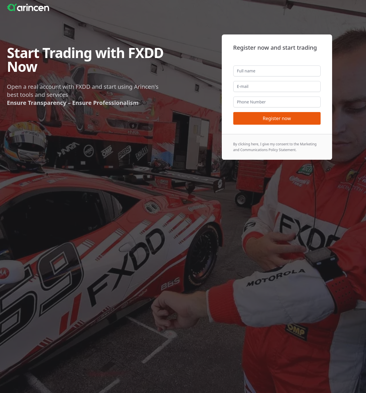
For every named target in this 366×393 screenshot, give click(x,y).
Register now (277, 118)
